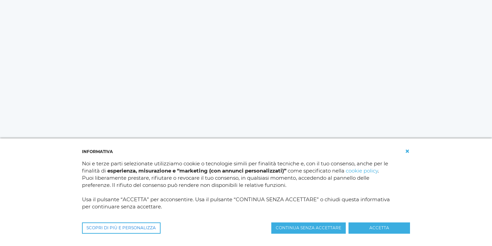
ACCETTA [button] (379, 227)
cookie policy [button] (362, 170)
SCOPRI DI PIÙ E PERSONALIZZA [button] (121, 227)
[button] (407, 151)
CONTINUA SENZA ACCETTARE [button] (308, 227)
